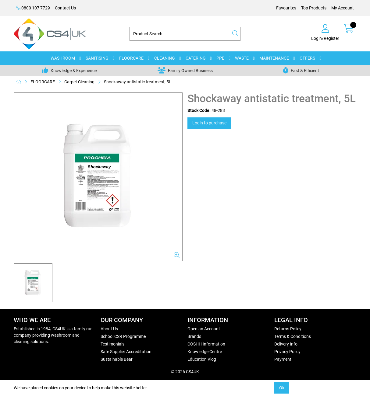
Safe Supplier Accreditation (126, 351)
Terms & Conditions (292, 336)
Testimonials (112, 344)
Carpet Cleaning (79, 81)
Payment (282, 359)
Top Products (313, 7)
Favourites (286, 7)
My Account (342, 7)
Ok (281, 387)
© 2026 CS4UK (185, 371)
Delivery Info (285, 344)
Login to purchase (209, 122)
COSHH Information (206, 344)
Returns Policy (287, 328)
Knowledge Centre (204, 351)
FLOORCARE (131, 58)
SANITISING (97, 58)
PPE (220, 58)
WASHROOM (63, 58)
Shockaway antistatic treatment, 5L (137, 81)
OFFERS (307, 58)
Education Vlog (201, 359)
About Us (109, 328)
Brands (194, 336)
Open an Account (203, 328)
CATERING (196, 58)
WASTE (242, 58)
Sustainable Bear (117, 359)
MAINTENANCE (274, 58)
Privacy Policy (287, 351)
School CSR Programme (123, 336)
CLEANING (164, 58)
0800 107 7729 (33, 7)
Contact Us (65, 7)
